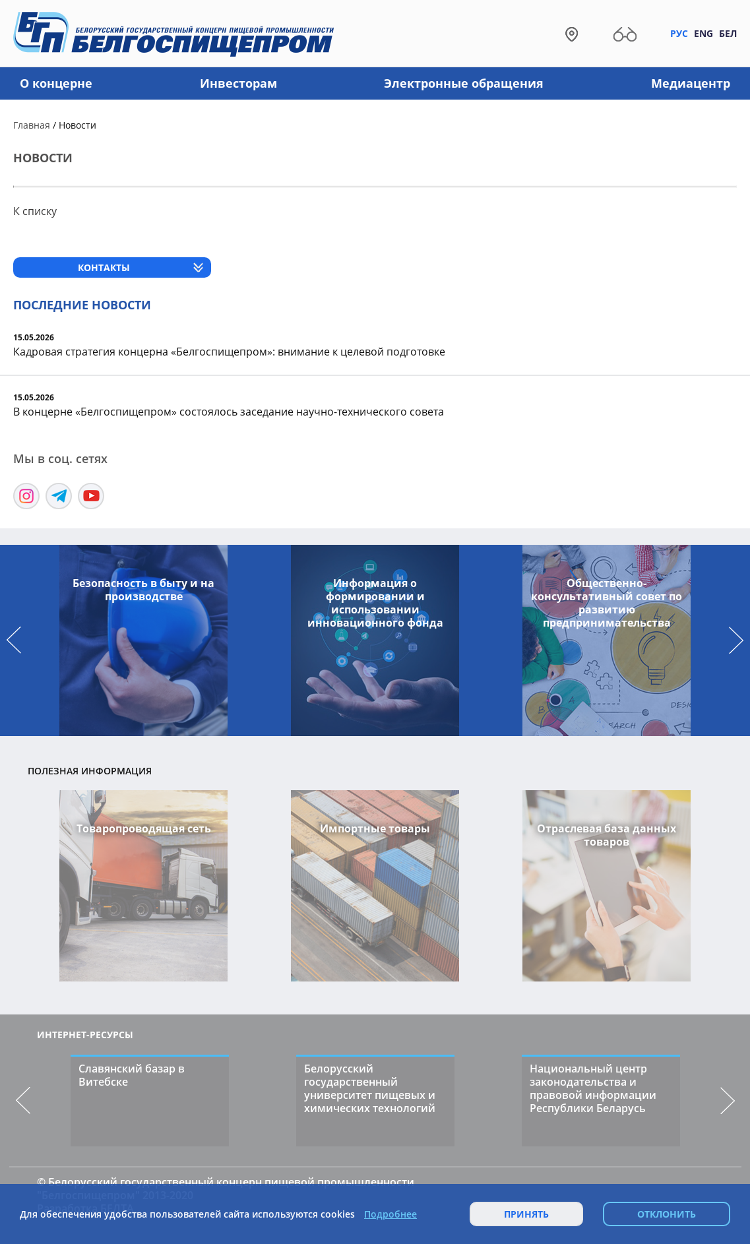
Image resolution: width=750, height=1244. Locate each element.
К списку (35, 211)
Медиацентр (690, 83)
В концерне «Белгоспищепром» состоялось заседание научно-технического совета (228, 411)
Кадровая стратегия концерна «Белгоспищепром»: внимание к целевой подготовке (229, 351)
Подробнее (390, 1214)
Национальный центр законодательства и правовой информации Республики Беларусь (593, 1088)
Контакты (104, 267)
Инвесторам (238, 83)
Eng (703, 33)
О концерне (56, 83)
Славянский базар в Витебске (131, 1075)
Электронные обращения (464, 83)
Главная (31, 125)
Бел (728, 33)
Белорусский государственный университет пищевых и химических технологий (369, 1088)
